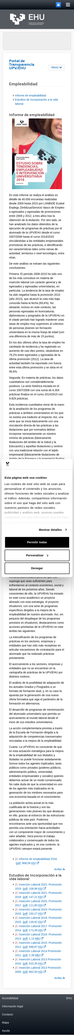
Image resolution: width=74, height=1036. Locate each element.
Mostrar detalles (50, 529)
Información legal (12, 1006)
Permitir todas (37, 542)
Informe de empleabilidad (30, 95)
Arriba (59, 869)
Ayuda (6, 1030)
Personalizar (37, 555)
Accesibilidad (10, 998)
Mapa (5, 1022)
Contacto (7, 1014)
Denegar (37, 568)
